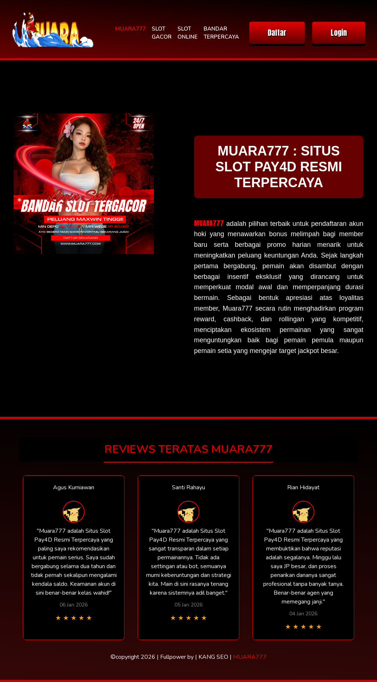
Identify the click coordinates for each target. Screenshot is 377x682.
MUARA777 (130, 28)
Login (339, 32)
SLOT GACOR (162, 33)
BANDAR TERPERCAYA (221, 33)
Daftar (277, 32)
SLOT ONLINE (187, 33)
